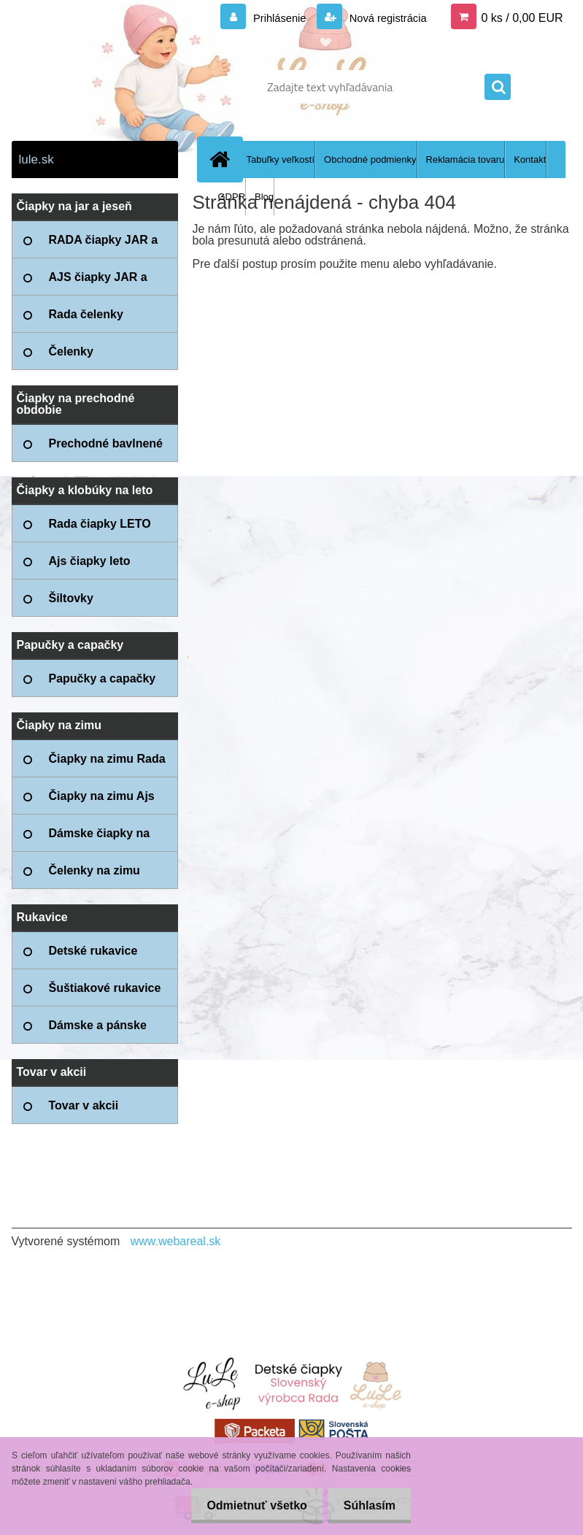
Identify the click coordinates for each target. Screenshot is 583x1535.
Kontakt (530, 159)
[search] (497, 87)
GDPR (232, 196)
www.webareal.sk (176, 1241)
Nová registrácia (383, 18)
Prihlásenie (269, 18)
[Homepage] (223, 159)
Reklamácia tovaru (465, 159)
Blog (264, 196)
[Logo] (112, 86)
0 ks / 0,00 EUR (522, 18)
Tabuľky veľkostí (281, 159)
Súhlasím (367, 1505)
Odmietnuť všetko (248, 1505)
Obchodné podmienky (370, 159)
